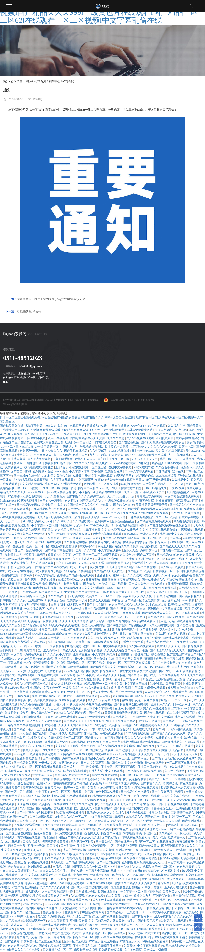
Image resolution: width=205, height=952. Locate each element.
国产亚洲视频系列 (173, 845)
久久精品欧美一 (83, 521)
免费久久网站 (44, 521)
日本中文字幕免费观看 (139, 471)
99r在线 (5, 887)
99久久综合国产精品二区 (83, 916)
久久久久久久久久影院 (55, 887)
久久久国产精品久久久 (23, 945)
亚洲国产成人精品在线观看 (18, 675)
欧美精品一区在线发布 (54, 804)
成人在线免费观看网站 (181, 712)
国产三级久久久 (49, 538)
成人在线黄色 (10, 513)
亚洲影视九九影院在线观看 (23, 779)
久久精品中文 (181, 479)
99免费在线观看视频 (186, 521)
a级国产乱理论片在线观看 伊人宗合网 (44, 895)
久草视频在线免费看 (145, 787)
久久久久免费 (95, 895)
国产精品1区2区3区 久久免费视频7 (173, 758)
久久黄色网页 (133, 949)
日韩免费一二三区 (172, 550)
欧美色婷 (123, 795)
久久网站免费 (185, 629)
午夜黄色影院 (145, 500)
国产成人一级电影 (52, 500)
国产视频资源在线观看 (116, 916)
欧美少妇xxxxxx (85, 459)
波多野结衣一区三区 (152, 558)
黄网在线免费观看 (12, 883)
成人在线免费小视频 (49, 571)
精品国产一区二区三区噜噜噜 (168, 779)
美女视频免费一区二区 (177, 816)
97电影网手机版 (63, 459)
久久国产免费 (112, 741)
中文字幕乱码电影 (104, 654)
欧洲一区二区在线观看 (50, 646)
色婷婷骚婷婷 (195, 879)
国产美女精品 (105, 841)
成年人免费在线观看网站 (144, 933)
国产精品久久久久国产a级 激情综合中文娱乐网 (143, 716)
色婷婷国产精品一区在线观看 (76, 575)
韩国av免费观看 (65, 716)
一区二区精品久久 (155, 488)
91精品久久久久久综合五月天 (81, 429)
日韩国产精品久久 (54, 858)
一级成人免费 (48, 762)
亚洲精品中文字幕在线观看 (76, 754)
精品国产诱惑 (145, 475)
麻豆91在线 (15, 579)
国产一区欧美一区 (79, 642)
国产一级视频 (52, 758)
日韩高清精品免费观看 (152, 454)
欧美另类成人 (172, 891)
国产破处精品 (111, 837)
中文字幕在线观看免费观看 (182, 496)
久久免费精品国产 (146, 804)
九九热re (133, 588)
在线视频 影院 (144, 937)
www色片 (20, 754)
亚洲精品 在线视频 (54, 667)
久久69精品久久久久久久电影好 (20, 949)
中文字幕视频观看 (115, 646)
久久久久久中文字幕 (58, 654)
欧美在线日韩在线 (87, 929)
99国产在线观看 (183, 746)
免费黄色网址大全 (119, 758)
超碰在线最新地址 (135, 434)
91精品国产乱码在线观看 (182, 924)
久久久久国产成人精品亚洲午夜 (51, 924)
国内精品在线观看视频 (57, 779)
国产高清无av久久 (147, 696)
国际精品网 (78, 741)
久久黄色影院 (53, 671)
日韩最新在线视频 (107, 558)
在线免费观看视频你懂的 (171, 937)
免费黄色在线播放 (115, 538)
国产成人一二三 (74, 766)
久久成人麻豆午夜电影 (64, 513)
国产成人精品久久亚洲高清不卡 (167, 592)
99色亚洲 (144, 463)
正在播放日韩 (14, 608)
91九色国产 (44, 612)
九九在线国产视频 (42, 563)
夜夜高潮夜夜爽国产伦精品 (71, 783)
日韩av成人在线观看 (58, 492)
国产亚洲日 (41, 733)
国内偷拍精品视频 (118, 563)
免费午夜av (177, 941)
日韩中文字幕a (129, 633)
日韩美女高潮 (29, 592)
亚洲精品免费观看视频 (186, 883)
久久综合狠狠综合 (168, 467)
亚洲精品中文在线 (94, 758)
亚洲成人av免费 (97, 425)
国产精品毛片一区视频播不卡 (126, 912)
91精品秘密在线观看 (24, 538)
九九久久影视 (98, 454)
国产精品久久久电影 (101, 850)
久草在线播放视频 (41, 816)
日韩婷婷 (117, 870)
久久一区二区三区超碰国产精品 (52, 829)
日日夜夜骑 (93, 579)
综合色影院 (88, 746)
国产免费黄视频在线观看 (168, 791)
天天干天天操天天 (22, 646)
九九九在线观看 (166, 475)
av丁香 (77, 554)
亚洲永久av (44, 783)
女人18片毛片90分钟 (86, 924)
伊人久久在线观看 (128, 879)
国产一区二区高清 (109, 862)
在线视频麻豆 (166, 841)
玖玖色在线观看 (27, 804)
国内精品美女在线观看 (15, 879)
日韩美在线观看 (71, 708)
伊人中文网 (166, 629)
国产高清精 (123, 750)
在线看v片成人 (37, 737)
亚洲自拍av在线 (159, 812)
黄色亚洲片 (32, 579)
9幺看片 (106, 504)
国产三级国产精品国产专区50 (186, 654)
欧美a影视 (93, 766)
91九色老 (101, 725)
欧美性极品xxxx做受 (33, 596)
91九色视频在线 (119, 450)
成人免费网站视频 (133, 529)
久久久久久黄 (195, 845)
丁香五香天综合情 (102, 525)
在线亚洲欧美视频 (95, 529)
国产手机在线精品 (76, 450)
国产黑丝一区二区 (140, 538)
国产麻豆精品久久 (92, 500)
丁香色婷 (97, 471)
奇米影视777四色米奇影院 (141, 858)
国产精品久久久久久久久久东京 (84, 721)
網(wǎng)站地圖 (12, 404)
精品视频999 (135, 637)
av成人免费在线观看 (162, 625)
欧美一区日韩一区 (38, 546)
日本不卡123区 (26, 820)
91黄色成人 (43, 933)
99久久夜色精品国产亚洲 (36, 704)
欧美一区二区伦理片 (34, 513)
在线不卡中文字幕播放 (98, 708)
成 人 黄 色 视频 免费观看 (127, 687)
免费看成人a (164, 737)
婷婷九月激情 (76, 858)
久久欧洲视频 (175, 450)
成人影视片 (33, 891)
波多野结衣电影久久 (180, 687)
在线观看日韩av (53, 912)
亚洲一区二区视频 (75, 941)
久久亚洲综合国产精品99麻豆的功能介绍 (132, 567)
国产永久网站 (88, 908)
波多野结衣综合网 (17, 712)
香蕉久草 (158, 729)
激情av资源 (69, 488)
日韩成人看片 (112, 679)
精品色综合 (158, 583)
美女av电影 (159, 837)
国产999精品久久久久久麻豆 (113, 804)
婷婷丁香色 (43, 791)
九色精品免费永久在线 (57, 475)
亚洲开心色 (27, 746)
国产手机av (96, 712)
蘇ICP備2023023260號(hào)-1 (85, 399)
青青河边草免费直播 (129, 658)
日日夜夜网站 (54, 787)
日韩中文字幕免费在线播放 (164, 912)
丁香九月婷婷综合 (20, 662)
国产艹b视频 (118, 608)
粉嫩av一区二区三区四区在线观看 (129, 662)
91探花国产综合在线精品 (83, 854)
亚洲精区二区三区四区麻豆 (119, 766)
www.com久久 (92, 538)
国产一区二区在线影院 (20, 791)
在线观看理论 (192, 671)
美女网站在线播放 (79, 533)
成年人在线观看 (185, 716)
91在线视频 (85, 571)
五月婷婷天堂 (36, 845)
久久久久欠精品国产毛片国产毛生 (126, 650)
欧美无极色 (194, 488)
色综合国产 (80, 454)
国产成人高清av (47, 650)
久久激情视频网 (187, 642)
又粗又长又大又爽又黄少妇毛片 (116, 920)
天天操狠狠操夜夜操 (179, 729)
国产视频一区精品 (82, 841)
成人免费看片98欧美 (119, 895)
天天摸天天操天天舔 (91, 563)
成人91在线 (161, 563)
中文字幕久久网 (11, 850)
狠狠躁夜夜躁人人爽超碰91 (48, 692)
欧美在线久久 (142, 729)
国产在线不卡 (124, 841)
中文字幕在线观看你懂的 (162, 529)
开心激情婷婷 (129, 558)
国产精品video (131, 679)
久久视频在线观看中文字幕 (72, 775)
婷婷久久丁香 (20, 924)
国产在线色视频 (129, 442)
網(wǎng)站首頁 (36, 81)
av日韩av (6, 479)
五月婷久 (48, 529)
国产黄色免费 (186, 625)
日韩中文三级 (83, 658)
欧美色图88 (94, 741)
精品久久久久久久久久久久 (34, 454)
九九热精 (30, 650)
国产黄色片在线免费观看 (55, 945)
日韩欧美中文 (75, 596)
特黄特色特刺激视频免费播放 (125, 479)
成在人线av (145, 854)
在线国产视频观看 (73, 629)
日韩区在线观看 (71, 538)
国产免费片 (12, 941)
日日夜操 (53, 845)
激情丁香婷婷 (34, 425)
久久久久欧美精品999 (166, 662)
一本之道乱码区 (35, 608)
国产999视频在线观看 (140, 438)
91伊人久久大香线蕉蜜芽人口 (19, 870)
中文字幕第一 (177, 862)
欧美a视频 (12, 895)
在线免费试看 (34, 550)
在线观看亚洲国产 (110, 945)
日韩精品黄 (163, 471)
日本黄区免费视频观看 (116, 904)
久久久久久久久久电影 (74, 621)
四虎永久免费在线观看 (145, 795)
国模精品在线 (61, 866)
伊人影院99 (77, 704)
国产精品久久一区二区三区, (23, 912)
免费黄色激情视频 (85, 475)
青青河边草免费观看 (150, 496)
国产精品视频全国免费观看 (132, 704)
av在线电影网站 (100, 875)
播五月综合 (98, 621)
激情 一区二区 (92, 646)
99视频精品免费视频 (99, 704)
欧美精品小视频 (52, 504)
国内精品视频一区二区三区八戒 (125, 617)
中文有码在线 (114, 771)
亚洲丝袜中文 (149, 899)
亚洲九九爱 (96, 771)
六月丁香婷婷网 (82, 558)
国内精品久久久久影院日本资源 (162, 509)
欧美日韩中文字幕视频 (185, 517)
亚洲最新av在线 (43, 471)
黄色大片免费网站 (94, 625)
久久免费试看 (98, 450)
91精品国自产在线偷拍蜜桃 (23, 725)
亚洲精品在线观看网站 (130, 525)
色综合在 (164, 883)
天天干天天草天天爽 (184, 754)
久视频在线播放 (38, 862)
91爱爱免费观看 (155, 687)
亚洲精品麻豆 (82, 654)
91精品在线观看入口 (145, 621)
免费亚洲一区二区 (79, 692)
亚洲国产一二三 (73, 800)
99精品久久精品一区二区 (71, 816)
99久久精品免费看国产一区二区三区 (65, 750)
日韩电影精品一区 (39, 929)
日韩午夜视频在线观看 (189, 571)
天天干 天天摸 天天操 (121, 496)
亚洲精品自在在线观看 (108, 492)
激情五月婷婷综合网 (125, 629)
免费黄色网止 (14, 467)
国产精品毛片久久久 (103, 667)
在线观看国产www (57, 741)
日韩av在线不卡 (154, 762)
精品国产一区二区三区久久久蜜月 (143, 924)
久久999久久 (63, 521)
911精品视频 (22, 696)
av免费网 (114, 529)
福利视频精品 (45, 812)
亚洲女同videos (157, 829)
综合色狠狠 (52, 484)
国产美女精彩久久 (191, 596)
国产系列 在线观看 (12, 546)
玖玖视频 (197, 667)
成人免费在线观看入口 (161, 642)
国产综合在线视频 (172, 567)
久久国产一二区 (17, 816)
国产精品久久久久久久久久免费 (180, 546)
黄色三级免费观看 (147, 700)
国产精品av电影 (78, 667)
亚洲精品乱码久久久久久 (58, 617)
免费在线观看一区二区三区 (89, 467)
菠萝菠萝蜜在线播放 (180, 579)
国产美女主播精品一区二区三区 (163, 484)
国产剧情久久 (176, 617)
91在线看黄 (44, 558)
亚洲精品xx (62, 467)
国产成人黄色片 (139, 583)
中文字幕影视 (85, 479)
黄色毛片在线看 (97, 604)
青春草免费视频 (33, 787)
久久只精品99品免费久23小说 (106, 637)
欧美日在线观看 (58, 438)
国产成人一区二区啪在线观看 (90, 887)
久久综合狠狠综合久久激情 (150, 750)
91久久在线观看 (130, 612)
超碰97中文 (196, 779)
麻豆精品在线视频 (86, 949)
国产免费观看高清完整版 (179, 904)
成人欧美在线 (195, 542)
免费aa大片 (54, 608)
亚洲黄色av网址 (30, 617)
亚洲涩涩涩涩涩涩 (179, 800)
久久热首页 (176, 750)
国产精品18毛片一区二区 (30, 729)
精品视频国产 (109, 671)
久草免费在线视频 (138, 733)
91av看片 (134, 509)
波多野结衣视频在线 (122, 454)
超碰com (61, 633)
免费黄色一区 (52, 687)
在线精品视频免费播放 (70, 812)
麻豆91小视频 (86, 675)
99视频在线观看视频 (27, 825)
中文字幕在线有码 (110, 550)
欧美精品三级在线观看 (43, 621)
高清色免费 (137, 829)
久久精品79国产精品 (68, 529)
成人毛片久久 (176, 879)
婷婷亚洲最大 (40, 604)
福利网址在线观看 (54, 795)
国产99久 (165, 671)
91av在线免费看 (111, 779)
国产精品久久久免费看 (135, 791)
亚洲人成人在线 (21, 733)
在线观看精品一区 (95, 933)
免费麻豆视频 (71, 758)
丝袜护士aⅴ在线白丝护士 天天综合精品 (117, 692)
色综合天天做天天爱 (46, 708)
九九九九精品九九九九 (31, 637)
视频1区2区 (191, 608)
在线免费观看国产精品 (168, 708)
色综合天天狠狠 (100, 600)
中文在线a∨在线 (18, 509)
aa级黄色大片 (191, 538)
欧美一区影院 (57, 533)
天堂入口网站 (149, 533)
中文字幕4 (108, 737)
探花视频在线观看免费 (39, 467)
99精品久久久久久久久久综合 (106, 812)
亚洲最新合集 (195, 771)
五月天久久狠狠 (86, 550)
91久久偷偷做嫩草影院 (127, 488)
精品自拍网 (50, 837)
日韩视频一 (158, 800)
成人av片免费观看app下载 (94, 716)
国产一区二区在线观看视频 (100, 554)
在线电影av (38, 642)
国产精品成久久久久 (74, 904)
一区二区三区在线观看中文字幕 (73, 791)
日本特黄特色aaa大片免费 (148, 450)
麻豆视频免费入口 (51, 592)
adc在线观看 (153, 637)
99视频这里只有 (124, 475)
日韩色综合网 (67, 679)
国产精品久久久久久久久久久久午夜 (154, 446)
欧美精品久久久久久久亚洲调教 (85, 588)
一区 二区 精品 (57, 879)
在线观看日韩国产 (12, 550)
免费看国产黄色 (27, 937)
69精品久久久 (69, 650)
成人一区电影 (79, 567)
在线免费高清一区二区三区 (66, 737)
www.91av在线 (116, 588)
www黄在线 (36, 492)
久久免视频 (146, 754)
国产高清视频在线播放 (43, 700)
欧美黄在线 (163, 667)
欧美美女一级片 (77, 600)
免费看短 (129, 945)
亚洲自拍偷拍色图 (178, 492)
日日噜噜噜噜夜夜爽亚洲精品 (121, 579)
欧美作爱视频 (114, 471)
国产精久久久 (146, 746)
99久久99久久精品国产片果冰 (102, 434)
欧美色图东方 (137, 608)
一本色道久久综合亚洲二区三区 (128, 800)
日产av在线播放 (149, 845)
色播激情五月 (10, 575)
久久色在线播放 (174, 771)
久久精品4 (166, 833)
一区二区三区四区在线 (112, 509)
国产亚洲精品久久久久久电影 (116, 746)
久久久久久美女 (10, 625)
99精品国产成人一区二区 (170, 854)
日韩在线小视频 (35, 438)
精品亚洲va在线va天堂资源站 (141, 741)
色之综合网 (21, 899)
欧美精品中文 (177, 837)
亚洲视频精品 (165, 438)
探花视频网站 (57, 642)
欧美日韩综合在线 (98, 629)
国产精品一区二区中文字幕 (132, 808)
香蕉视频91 (58, 604)
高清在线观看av (32, 904)
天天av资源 (52, 904)
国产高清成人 (117, 933)
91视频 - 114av (190, 825)
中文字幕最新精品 (80, 879)
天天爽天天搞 (183, 833)
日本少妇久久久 (52, 450)
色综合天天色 (185, 696)
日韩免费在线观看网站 (136, 837)
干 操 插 (94, 904)
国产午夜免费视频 (39, 459)
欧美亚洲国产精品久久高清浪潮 (118, 546)
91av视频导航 (142, 850)
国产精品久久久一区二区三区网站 (94, 866)
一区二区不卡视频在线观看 (44, 766)
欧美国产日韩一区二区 (101, 596)
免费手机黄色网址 (97, 633)
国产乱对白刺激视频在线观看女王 (163, 442)
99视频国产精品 (71, 434)
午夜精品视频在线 (92, 446)
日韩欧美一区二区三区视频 (118, 929)
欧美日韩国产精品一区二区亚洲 (52, 696)
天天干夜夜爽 (110, 924)
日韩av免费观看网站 (140, 429)
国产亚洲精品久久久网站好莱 (181, 741)
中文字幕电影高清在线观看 (106, 816)
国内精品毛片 (64, 658)
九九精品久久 (135, 816)
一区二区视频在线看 (186, 612)
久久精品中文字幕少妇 (163, 434)
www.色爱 (61, 471)
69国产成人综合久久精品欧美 (181, 945)
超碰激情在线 (31, 716)
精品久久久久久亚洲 (13, 492)
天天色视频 (48, 579)
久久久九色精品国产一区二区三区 (153, 866)
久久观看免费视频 (76, 542)
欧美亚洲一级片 (30, 450)
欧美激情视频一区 (34, 920)
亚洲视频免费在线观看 (120, 500)
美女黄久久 (75, 633)
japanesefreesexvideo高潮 (15, 633)
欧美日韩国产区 (146, 833)
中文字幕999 (87, 546)
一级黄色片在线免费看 (42, 754)
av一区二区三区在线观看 (17, 446)
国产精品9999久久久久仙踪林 (176, 554)
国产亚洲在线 (191, 820)
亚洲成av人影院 (58, 729)
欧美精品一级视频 (121, 725)
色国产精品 (41, 854)
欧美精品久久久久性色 (112, 675)
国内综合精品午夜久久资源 (88, 438)
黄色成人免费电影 (34, 533)
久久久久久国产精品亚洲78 (76, 725)
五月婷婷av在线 (86, 891)
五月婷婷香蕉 (33, 771)
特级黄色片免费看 (189, 621)
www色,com (139, 425)
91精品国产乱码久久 (102, 795)
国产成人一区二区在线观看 (162, 675)
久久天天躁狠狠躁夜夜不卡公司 (144, 492)
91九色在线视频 (137, 812)
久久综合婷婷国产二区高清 (137, 554)
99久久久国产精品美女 (47, 800)
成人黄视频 (97, 567)
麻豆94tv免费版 (169, 858)
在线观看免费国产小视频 (105, 542)
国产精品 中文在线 (95, 583)
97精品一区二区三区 (173, 700)
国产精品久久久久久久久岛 (169, 733)
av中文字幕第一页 (47, 446)
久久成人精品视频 (107, 612)
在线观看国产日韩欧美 (15, 429)
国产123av (162, 517)
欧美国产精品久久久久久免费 (156, 929)
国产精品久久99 (123, 504)
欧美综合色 (171, 783)
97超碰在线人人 (130, 941)
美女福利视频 (149, 546)
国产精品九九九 (104, 879)
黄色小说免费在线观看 (67, 933)
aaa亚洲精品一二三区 (90, 617)
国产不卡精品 (82, 492)
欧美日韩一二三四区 (78, 442)
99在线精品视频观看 (72, 700)
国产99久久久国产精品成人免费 (88, 463)
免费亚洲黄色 (20, 563)
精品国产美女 (89, 671)
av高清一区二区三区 (43, 679)
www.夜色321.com (43, 633)
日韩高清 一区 (183, 850)
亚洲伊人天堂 (69, 446)
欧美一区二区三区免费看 (80, 787)
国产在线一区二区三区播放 (23, 667)
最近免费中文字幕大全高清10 (90, 870)
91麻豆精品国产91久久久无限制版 (123, 592)
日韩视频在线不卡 (20, 588)
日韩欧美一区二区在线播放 (92, 820)
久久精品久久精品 (67, 746)
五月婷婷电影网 (15, 737)
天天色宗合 (152, 816)
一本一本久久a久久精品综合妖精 (110, 729)
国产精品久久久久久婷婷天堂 (135, 737)
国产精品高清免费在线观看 (154, 521)
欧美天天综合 (91, 517)
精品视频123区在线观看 (167, 463)
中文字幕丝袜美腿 (149, 945)
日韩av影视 (184, 929)
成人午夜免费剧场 (75, 850)
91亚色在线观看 (156, 604)
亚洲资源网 (104, 575)
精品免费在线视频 (97, 687)
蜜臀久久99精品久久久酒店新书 (135, 883)
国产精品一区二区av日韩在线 (131, 875)
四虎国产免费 (17, 845)
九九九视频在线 (178, 454)
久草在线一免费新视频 (74, 875)
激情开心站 (168, 621)
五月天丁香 (162, 754)
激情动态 (173, 825)
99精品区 (117, 600)
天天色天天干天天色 (144, 459)
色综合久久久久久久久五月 (48, 899)
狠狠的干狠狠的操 (26, 463)
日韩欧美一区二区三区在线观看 (41, 941)
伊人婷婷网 (15, 434)
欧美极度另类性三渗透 (66, 517)
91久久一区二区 (50, 488)
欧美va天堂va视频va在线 (41, 883)
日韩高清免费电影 (166, 596)
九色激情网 (81, 525)
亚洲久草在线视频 (176, 887)
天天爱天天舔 (17, 866)
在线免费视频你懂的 (64, 546)
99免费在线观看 (77, 795)
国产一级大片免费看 (52, 937)
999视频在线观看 (48, 675)
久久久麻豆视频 (82, 612)
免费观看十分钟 (142, 563)
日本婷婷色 (49, 725)
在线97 (21, 929)
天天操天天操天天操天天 (152, 504)
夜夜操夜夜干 (185, 841)
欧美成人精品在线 (29, 858)
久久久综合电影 (72, 608)
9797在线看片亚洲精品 (104, 941)
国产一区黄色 (26, 812)
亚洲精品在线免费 (188, 808)
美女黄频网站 (20, 679)
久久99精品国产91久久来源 (36, 658)
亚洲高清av (102, 521)
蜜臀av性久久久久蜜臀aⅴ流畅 (132, 575)
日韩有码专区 (195, 875)
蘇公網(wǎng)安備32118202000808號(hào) (129, 399)
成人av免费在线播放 (21, 571)
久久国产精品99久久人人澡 (127, 604)
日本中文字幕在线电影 (177, 795)
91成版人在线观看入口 (147, 904)
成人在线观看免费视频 (179, 692)
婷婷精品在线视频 (29, 529)
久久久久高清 (116, 438)
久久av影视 (77, 895)
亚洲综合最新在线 (91, 650)
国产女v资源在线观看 (82, 509)
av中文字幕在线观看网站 (58, 891)
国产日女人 (92, 737)
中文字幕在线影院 (188, 438)
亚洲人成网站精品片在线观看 (93, 829)
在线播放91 (9, 658)
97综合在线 (58, 854)
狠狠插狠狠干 (153, 658)
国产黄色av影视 (21, 471)
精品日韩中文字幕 (172, 533)
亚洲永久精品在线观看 (46, 429)
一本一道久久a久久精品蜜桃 (158, 588)
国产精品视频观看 (75, 771)
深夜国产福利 (164, 429)
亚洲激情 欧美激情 (29, 758)
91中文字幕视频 (152, 887)
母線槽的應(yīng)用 (29, 311)
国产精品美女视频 (26, 762)
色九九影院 (191, 912)
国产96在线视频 (117, 625)
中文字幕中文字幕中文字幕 (82, 592)
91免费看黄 (38, 879)
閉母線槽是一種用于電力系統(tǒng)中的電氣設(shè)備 (51, 299)
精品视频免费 (138, 625)
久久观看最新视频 (189, 866)
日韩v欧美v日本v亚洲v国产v (23, 687)
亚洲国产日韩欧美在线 (153, 766)
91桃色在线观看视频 (155, 941)
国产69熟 (147, 633)
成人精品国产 (76, 604)
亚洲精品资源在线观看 (171, 679)
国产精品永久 (157, 617)
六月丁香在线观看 (62, 479)
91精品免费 (74, 646)
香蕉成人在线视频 (102, 750)
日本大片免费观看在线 (96, 762)
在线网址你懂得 (125, 708)
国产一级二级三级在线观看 (44, 542)
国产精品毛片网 (148, 920)
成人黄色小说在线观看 (107, 899)
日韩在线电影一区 (42, 712)
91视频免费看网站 (93, 912)
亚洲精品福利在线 (85, 945)
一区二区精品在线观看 (123, 845)
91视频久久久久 (68, 762)
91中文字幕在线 (45, 575)
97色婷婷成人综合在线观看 (26, 496)
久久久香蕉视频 (58, 920)
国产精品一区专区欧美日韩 (142, 600)
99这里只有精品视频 (181, 829)
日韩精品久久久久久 (13, 600)
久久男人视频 (177, 633)
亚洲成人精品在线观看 (49, 442)
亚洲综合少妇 (33, 850)
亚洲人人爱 (131, 550)
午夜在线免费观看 (112, 733)
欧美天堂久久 (45, 746)
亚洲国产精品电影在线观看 (119, 854)
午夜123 (100, 479)
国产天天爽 (194, 425)
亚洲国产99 (36, 600)
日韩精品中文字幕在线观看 (51, 567)
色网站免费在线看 (86, 696)
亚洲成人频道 (17, 459)
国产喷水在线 (141, 758)
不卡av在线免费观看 (123, 463)
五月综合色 (144, 708)
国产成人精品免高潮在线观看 (182, 637)
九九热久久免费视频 (124, 513)
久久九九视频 (181, 667)
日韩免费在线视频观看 (68, 833)
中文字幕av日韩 (79, 471)
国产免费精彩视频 (97, 608)
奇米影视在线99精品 (52, 463)
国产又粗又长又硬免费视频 (44, 721)
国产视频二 (135, 571)
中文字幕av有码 (42, 775)
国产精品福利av (142, 916)
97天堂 (114, 633)
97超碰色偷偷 (23, 708)
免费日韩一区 (149, 550)
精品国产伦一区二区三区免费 (180, 933)
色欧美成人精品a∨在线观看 (105, 858)
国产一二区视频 (155, 775)
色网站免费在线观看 (105, 642)
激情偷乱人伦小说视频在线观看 (25, 554)
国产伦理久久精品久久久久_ (168, 650)
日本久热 (124, 866)
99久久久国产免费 (82, 804)
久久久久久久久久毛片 (55, 870)
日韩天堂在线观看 (20, 567)
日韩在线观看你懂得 (141, 517)
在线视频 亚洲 (171, 600)
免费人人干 (164, 746)
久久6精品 (43, 517)
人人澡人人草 (31, 795)
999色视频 (180, 429)
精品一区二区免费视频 (174, 899)
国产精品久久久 (151, 783)
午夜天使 (48, 716)
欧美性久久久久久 (169, 646)
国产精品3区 (187, 434)
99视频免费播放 (27, 500)
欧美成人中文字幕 (60, 554)
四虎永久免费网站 (119, 621)
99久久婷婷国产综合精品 (32, 683)
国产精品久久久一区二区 (113, 459)
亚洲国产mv (123, 850)
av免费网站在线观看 (100, 883)
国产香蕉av (68, 845)
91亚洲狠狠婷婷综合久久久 (152, 725)
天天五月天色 (62, 558)
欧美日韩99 (173, 683)
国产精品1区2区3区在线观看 (54, 808)
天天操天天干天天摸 (13, 671)
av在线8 (105, 488)
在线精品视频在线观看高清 (31, 479)
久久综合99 (142, 825)
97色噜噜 (137, 762)
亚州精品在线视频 (190, 475)
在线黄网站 (72, 912)
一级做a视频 (177, 488)
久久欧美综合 (154, 692)
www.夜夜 (188, 600)
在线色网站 (157, 683)
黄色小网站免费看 (107, 791)
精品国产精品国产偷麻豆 (41, 908)
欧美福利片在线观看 (173, 920)
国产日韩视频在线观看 (174, 804)
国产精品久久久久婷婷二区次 (86, 496)
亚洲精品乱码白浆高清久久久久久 (144, 862)
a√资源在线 (17, 766)
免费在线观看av (194, 509)
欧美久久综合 (31, 750)
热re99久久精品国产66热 (71, 712)
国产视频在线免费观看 (15, 642)
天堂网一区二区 (145, 841)
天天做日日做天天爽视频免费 (124, 712)
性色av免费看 (43, 833)
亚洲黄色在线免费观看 (92, 845)
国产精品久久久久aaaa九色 (41, 434)
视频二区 (160, 633)
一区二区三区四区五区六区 (55, 820)
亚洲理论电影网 (178, 583)
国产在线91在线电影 (27, 475)
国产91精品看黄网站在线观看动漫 (120, 908)
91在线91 (10, 837)
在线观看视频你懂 (23, 933)
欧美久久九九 (143, 895)
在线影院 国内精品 (135, 542)
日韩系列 (27, 575)
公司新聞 (68, 81)
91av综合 (28, 521)
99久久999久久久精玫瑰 (65, 625)
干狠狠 (177, 671)
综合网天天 (92, 833)
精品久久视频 (157, 425)
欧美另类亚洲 (190, 858)
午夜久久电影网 (66, 563)
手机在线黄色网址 (79, 899)
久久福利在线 (177, 425)
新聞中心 (54, 81)
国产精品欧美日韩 (29, 504)
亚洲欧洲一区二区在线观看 (101, 484)
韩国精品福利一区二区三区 (136, 667)
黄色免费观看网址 (90, 679)
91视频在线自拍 (55, 600)
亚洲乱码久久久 (161, 704)
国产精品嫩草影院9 (35, 625)
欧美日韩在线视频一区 (159, 571)
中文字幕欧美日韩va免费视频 (144, 771)
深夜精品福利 (195, 442)
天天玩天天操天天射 (55, 841)
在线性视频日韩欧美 (105, 775)
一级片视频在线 (73, 687)
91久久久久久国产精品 (121, 721)
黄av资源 (187, 870)
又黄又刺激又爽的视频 (16, 775)
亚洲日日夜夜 (165, 500)
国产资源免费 (149, 629)
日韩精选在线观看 (149, 721)
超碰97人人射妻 (10, 533)
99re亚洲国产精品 (113, 429)
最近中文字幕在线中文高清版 (138, 671)
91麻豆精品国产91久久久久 (48, 509)
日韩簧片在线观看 (111, 949)
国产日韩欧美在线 (91, 825)
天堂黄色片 (35, 671)
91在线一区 (160, 538)
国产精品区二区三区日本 (83, 937)
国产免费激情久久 (154, 579)
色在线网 (127, 700)
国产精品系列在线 (12, 425)
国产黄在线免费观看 (141, 646)
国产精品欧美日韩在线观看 (167, 542)
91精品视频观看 (154, 908)
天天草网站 (131, 533)
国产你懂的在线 (104, 658)
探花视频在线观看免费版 (168, 875)
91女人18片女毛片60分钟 (103, 700)
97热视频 (129, 833)
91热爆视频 (131, 899)
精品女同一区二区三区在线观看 (132, 820)
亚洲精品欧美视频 (82, 920)
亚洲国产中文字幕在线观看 (165, 608)
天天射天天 (158, 825)
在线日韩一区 (21, 800)
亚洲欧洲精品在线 (39, 866)
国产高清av (135, 675)
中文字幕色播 (20, 692)
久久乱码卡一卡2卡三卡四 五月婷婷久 (115, 783)
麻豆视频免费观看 (158, 479)
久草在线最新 (118, 583)
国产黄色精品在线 (135, 779)
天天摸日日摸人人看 (167, 820)
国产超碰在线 (53, 771)
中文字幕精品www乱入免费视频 (116, 754)
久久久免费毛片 (55, 496)
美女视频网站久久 (154, 879)
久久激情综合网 (123, 696)
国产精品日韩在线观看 (60, 550)
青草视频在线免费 (29, 837)
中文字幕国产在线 (136, 683)
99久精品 (70, 571)
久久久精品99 (56, 596)
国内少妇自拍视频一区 (48, 588)
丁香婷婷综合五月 (163, 808)
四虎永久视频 (121, 762)
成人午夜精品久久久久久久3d (173, 916)
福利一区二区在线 (132, 775)
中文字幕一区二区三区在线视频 (52, 525)
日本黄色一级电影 (117, 446)
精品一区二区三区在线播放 (177, 459)
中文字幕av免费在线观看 (27, 654)
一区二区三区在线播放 (181, 762)
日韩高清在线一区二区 (58, 949)
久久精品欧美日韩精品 (119, 825)
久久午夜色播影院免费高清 (60, 825)
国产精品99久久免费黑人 (110, 571)
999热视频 (58, 862)
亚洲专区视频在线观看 (107, 533)
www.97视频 (71, 671)
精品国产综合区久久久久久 (82, 504)
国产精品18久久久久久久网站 (67, 637)
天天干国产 (193, 484)
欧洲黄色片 (121, 829)
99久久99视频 (54, 425)
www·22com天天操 (114, 517)
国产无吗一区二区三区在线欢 (86, 662)
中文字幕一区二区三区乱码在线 (141, 891)
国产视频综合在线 (186, 737)
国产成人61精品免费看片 (65, 583)
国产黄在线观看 (154, 712)
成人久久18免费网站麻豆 (66, 683)
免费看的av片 (79, 729)
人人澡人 (105, 696)
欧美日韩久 (36, 741)
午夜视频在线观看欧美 (185, 513)
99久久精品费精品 (32, 484)
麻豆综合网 (68, 675)
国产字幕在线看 (174, 658)
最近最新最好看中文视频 (49, 662)
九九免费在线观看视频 (126, 887)
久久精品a (72, 500)
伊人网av (175, 538)
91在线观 (149, 679)
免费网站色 (58, 916)
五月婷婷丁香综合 (183, 812)
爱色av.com (193, 450)
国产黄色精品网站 (185, 895)
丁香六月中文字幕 (132, 642)
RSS (24, 404)
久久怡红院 (27, 808)
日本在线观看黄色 (105, 442)
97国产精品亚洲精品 (25, 887)
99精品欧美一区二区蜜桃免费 (103, 683)
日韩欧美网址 (182, 704)
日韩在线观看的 (108, 891)
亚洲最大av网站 (71, 484)
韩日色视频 (105, 475)
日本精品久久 (14, 771)
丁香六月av (61, 704)
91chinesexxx (8, 500)
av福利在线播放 (177, 558)
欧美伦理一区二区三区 (95, 513)
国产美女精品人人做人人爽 (135, 596)
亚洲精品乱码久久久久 (186, 725)
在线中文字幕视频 (120, 467)
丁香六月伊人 (59, 733)
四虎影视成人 (32, 841)
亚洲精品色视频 (95, 800)
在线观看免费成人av (70, 579)
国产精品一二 (172, 721)
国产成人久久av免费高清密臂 (93, 808)
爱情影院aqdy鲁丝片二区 (133, 654)
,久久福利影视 (170, 870)
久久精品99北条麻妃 (86, 779)
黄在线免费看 (189, 783)
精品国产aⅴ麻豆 (88, 488)
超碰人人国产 (63, 454)
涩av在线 (178, 471)
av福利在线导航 (143, 467)
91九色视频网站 (74, 425)
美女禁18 (43, 916)
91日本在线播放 (119, 425)
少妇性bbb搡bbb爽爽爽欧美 (142, 870)
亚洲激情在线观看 (192, 529)
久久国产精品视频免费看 (114, 787)
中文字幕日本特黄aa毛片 (41, 875)
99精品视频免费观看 (72, 883)
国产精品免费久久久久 (157, 612)
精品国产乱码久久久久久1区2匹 (79, 837)
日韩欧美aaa (183, 500)
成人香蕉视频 (28, 629)
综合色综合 (158, 654)
